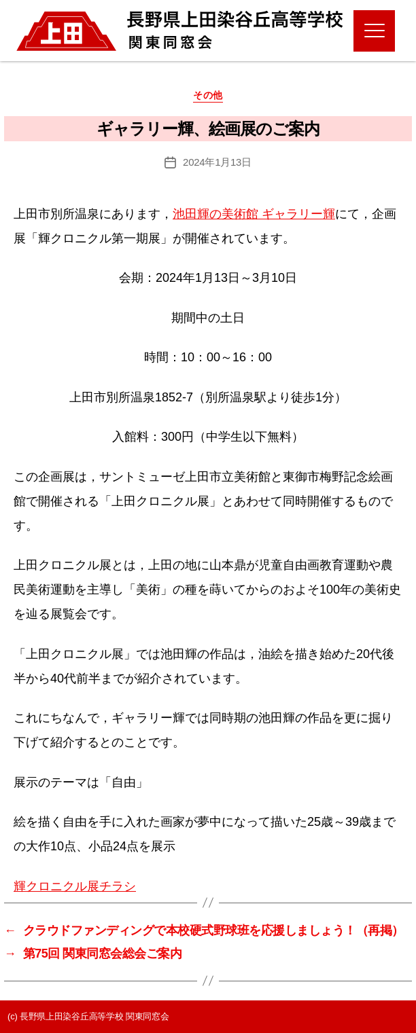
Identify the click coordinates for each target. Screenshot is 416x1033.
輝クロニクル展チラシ (75, 886)
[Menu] (374, 31)
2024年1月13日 (217, 162)
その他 (208, 95)
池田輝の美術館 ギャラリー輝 (254, 214)
